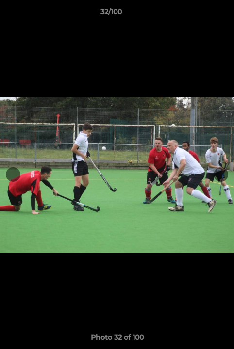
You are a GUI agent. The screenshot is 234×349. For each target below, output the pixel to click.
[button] (199, 14)
